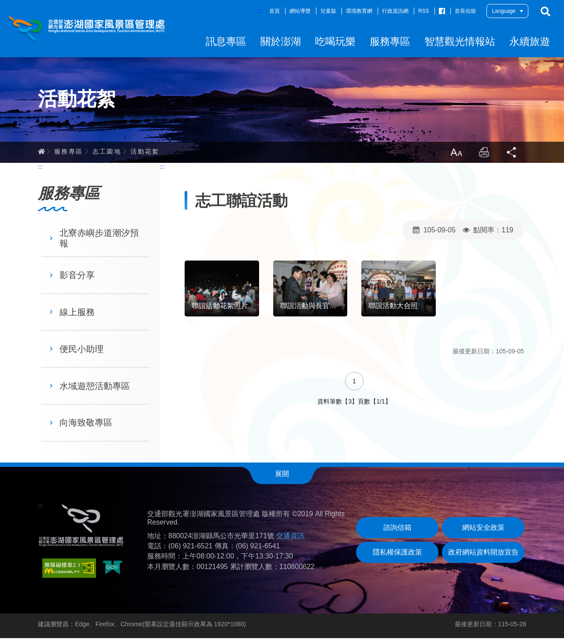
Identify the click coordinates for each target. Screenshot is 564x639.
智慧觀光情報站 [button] (459, 41)
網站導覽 (300, 11)
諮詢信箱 (397, 528)
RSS (423, 11)
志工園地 (107, 152)
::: (259, 10)
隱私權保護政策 (397, 553)
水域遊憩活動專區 (94, 387)
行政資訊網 (395, 11)
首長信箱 (465, 11)
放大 (455, 153)
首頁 (274, 11)
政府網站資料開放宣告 (483, 553)
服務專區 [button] (390, 41)
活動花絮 (145, 152)
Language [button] (504, 11)
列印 (483, 153)
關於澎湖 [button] (280, 41)
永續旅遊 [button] (529, 41)
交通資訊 (290, 536)
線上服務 (77, 313)
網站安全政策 (483, 528)
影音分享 (77, 276)
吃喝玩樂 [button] (335, 41)
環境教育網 (359, 11)
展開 (282, 474)
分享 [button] (512, 153)
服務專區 (68, 152)
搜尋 (545, 11)
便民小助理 (81, 350)
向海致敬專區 (85, 423)
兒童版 (328, 11)
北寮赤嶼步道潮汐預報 (99, 239)
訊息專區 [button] (226, 41)
